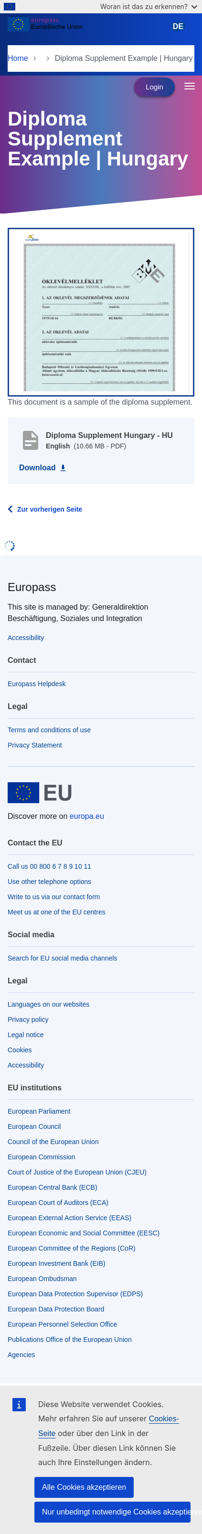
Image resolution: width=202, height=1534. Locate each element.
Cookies (20, 1050)
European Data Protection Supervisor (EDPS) (75, 1294)
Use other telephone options (49, 881)
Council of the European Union (53, 1142)
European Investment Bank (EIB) (57, 1263)
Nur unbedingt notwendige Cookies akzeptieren (116, 1512)
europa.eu (87, 816)
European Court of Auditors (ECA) (58, 1202)
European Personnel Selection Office (62, 1324)
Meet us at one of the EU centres (57, 912)
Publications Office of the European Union (70, 1339)
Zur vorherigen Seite (49, 509)
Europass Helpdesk (36, 684)
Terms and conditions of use (49, 730)
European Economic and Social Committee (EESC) (83, 1233)
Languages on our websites (48, 1004)
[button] (101, 311)
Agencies (21, 1355)
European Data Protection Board (56, 1309)
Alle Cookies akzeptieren (84, 1487)
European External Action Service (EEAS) (69, 1218)
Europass (32, 587)
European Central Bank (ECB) (52, 1187)
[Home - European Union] (87, 30)
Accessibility (26, 637)
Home (18, 58)
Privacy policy (28, 1019)
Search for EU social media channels (62, 958)
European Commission (41, 1157)
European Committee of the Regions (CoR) (72, 1248)
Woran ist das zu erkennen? (148, 6)
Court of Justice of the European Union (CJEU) (77, 1172)
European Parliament (39, 1111)
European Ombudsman (42, 1278)
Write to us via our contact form (54, 897)
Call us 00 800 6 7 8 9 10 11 (49, 866)
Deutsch (180, 30)
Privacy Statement (35, 745)
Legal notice (26, 1035)
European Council (34, 1126)
